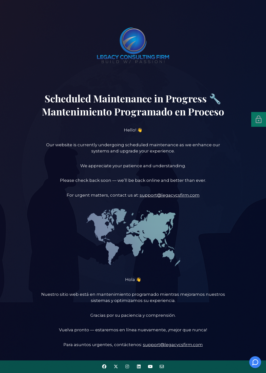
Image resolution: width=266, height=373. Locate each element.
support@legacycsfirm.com (170, 195)
